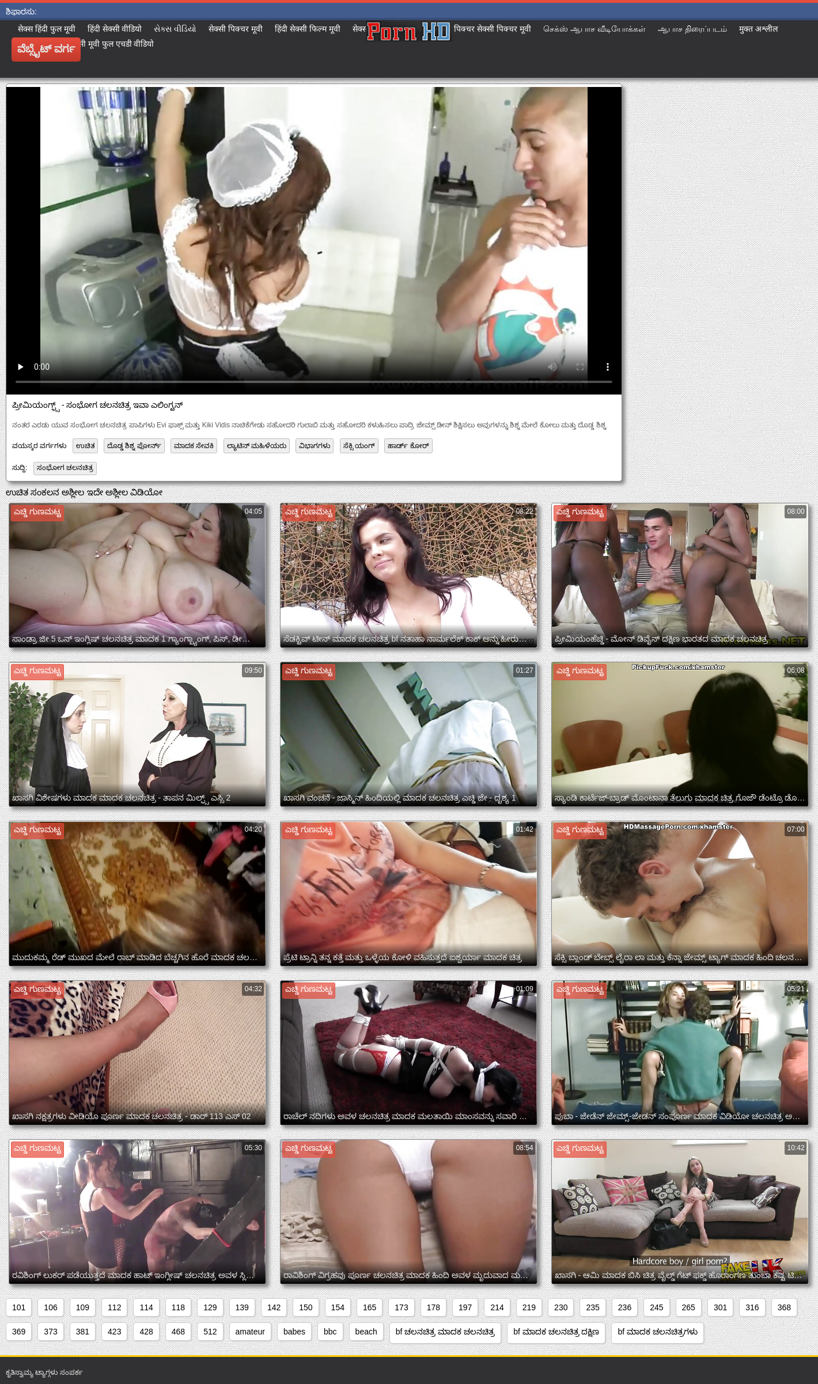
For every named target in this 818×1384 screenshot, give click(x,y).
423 (114, 1331)
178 (433, 1307)
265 (688, 1307)
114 (146, 1307)
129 (210, 1307)
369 (18, 1331)
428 (146, 1331)
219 (529, 1307)
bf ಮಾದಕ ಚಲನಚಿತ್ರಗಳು (657, 1331)
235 (592, 1307)
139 (242, 1307)
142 (274, 1307)
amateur (250, 1331)
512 (210, 1331)
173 (401, 1307)
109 (82, 1307)
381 (82, 1331)
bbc (330, 1331)
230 (560, 1307)
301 (720, 1307)
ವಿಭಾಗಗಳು (314, 446)
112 (114, 1307)
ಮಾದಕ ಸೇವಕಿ (194, 446)
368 (784, 1307)
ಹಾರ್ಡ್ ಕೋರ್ (408, 446)
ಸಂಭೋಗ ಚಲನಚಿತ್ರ (65, 468)
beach (366, 1331)
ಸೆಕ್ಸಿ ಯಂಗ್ (359, 446)
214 (496, 1307)
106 (50, 1307)
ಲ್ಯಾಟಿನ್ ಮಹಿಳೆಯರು (256, 446)
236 (624, 1307)
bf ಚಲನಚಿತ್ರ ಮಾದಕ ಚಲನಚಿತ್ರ (445, 1331)
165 (369, 1307)
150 (305, 1307)
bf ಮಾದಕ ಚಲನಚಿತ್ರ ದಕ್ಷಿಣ (556, 1331)
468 (178, 1331)
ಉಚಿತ (85, 446)
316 (752, 1307)
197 (465, 1307)
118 (178, 1307)
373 (50, 1331)
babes (294, 1331)
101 (18, 1307)
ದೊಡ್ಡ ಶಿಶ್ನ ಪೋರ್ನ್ (134, 446)
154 (337, 1307)
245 (656, 1307)
